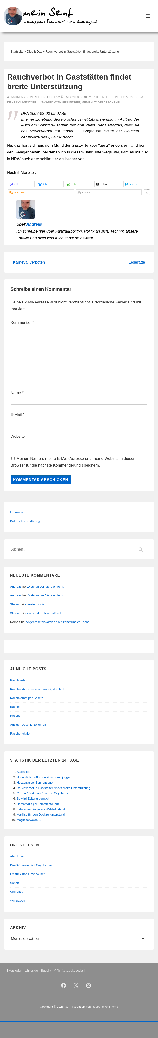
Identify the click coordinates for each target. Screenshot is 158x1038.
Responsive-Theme (105, 1006)
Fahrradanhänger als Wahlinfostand (41, 809)
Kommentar (22, 322)
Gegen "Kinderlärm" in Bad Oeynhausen (44, 793)
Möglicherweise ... (29, 820)
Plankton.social (35, 604)
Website (18, 436)
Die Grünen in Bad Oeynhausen (31, 865)
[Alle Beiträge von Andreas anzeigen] (16, 97)
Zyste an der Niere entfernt (45, 586)
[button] (21, 184)
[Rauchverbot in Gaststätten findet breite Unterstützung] (71, 97)
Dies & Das (126, 97)
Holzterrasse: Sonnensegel (35, 782)
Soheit (14, 883)
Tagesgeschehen (107, 102)
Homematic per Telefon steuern (38, 804)
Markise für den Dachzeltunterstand (41, 814)
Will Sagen (17, 900)
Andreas (34, 224)
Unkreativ (16, 891)
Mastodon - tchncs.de (23, 970)
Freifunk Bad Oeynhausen (27, 874)
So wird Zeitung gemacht (33, 798)
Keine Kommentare (21, 102)
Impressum (17, 512)
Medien (87, 102)
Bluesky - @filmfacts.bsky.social (61, 970)
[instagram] (88, 985)
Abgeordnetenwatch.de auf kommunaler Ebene (58, 622)
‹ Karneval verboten (28, 262)
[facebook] (63, 985)
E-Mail (16, 414)
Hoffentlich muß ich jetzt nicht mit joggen (44, 777)
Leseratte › (138, 262)
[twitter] (76, 985)
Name (16, 393)
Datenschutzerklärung (25, 521)
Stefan (14, 604)
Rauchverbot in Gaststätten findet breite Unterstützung (53, 788)
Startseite (23, 772)
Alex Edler (17, 856)
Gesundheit (71, 102)
